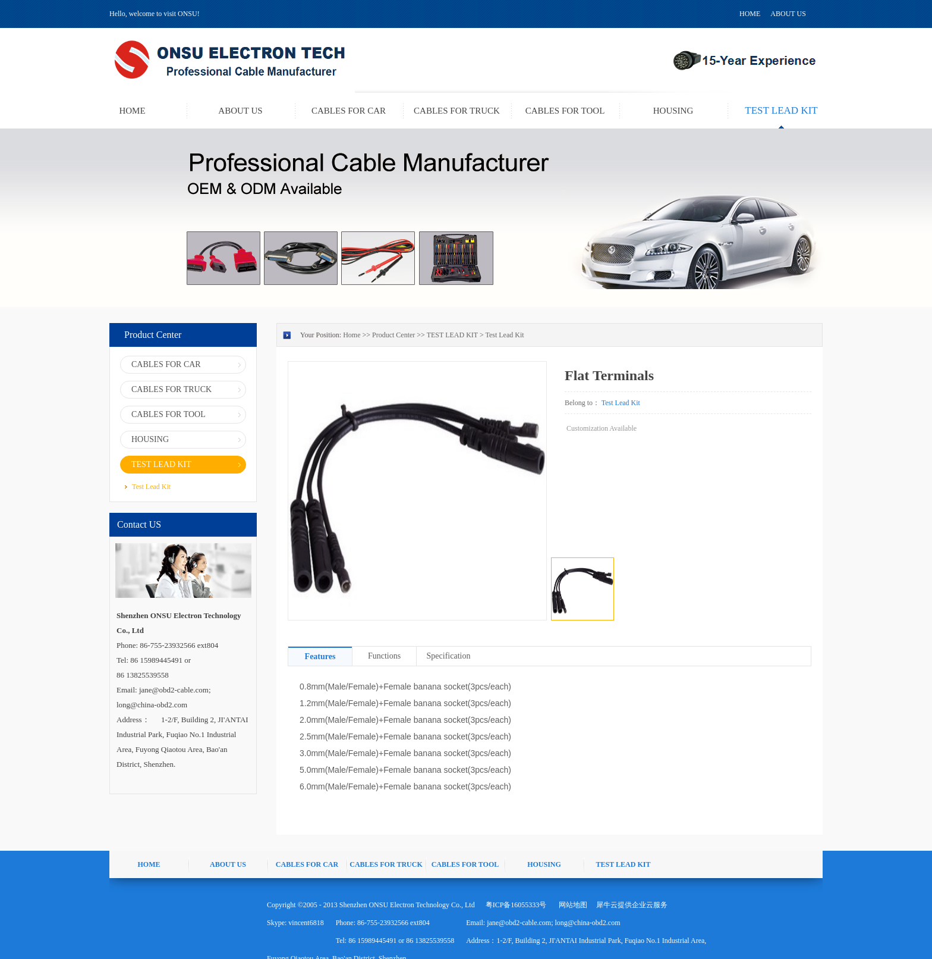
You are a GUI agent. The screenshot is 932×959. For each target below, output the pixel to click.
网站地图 (571, 905)
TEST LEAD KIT (452, 335)
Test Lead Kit (504, 335)
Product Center (393, 335)
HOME (749, 14)
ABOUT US (787, 14)
